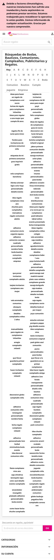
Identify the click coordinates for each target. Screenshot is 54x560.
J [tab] (10, 74)
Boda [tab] (45, 79)
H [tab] (45, 69)
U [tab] (16, 79)
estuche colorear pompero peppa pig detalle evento (37, 323)
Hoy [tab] (8, 69)
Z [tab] (38, 79)
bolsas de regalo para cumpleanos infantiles (17, 109)
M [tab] (24, 74)
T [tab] (11, 79)
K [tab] (15, 74)
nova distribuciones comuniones (37, 201)
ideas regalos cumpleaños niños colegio (37, 231)
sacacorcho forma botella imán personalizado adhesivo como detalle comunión (37, 459)
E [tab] (32, 69)
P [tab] (38, 74)
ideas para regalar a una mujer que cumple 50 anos (17, 118)
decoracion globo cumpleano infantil (37, 419)
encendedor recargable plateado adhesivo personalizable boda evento (17, 496)
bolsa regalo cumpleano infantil (17, 428)
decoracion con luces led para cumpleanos (37, 134)
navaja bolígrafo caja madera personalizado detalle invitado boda (37, 291)
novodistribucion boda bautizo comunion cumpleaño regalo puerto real (37, 481)
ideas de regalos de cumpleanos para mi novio (37, 125)
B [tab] (18, 69)
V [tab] (20, 79)
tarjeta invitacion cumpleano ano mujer (17, 288)
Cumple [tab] (36, 84)
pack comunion (37, 425)
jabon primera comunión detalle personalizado (37, 149)
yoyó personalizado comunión (37, 109)
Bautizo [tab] (25, 84)
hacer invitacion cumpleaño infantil (17, 373)
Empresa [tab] (23, 89)
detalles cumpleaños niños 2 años (17, 316)
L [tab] (19, 74)
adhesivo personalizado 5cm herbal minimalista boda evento (17, 444)
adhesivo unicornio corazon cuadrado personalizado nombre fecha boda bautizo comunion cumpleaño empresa (17, 249)
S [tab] (7, 79)
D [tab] (27, 69)
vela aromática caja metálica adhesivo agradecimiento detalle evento (37, 243)
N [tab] (28, 74)
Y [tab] (34, 79)
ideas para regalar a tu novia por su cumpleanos (36, 210)
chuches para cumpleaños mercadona (17, 210)
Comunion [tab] (12, 84)
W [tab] (25, 79)
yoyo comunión (37, 313)
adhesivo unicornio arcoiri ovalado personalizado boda (37, 444)
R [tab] (47, 74)
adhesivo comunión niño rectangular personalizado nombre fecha (17, 413)
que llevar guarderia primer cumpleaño (17, 361)
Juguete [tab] (11, 89)
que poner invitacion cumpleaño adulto (17, 276)
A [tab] (14, 69)
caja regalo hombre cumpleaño (37, 410)
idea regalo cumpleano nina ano (17, 201)
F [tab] (36, 69)
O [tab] (33, 74)
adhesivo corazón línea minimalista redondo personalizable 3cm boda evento (37, 189)
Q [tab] (42, 74)
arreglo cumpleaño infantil (17, 345)
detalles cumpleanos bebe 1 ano (37, 255)
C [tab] (23, 69)
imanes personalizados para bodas (37, 176)
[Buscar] (27, 42)
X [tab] (29, 79)
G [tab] (40, 69)
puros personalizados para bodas (37, 352)
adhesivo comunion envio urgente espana (17, 231)
